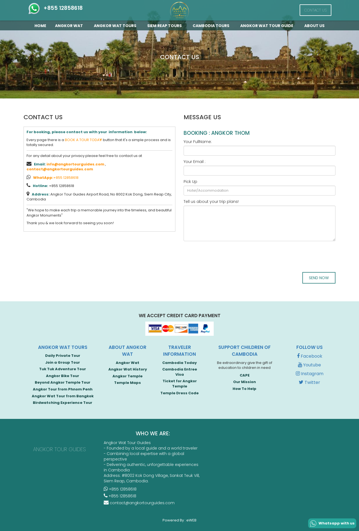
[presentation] (225, 256)
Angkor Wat (70, 25)
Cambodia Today (179, 362)
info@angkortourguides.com (75, 164)
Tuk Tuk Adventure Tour (62, 369)
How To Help (244, 388)
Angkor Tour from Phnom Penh (62, 389)
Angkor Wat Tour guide (268, 25)
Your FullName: (198, 141)
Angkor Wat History (127, 369)
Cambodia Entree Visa (179, 372)
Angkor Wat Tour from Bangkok (63, 396)
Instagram (309, 373)
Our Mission (244, 381)
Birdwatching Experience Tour (62, 402)
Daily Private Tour (62, 355)
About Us (314, 25)
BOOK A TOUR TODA (83, 139)
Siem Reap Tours (165, 25)
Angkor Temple (127, 376)
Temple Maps (127, 382)
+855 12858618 (55, 8)
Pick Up (190, 181)
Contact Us (315, 10)
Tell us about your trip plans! (211, 201)
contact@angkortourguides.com (60, 169)
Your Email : (194, 161)
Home (40, 25)
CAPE (245, 375)
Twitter (309, 382)
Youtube (309, 365)
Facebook (309, 356)
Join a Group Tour (62, 362)
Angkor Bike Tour (62, 375)
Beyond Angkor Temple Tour (62, 382)
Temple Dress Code (179, 393)
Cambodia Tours (212, 25)
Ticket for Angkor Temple (180, 383)
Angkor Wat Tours (116, 25)
